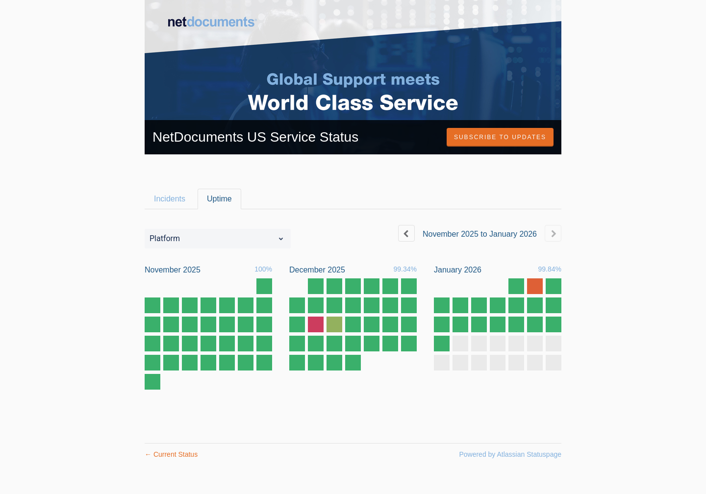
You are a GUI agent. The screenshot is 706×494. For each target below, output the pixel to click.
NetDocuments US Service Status (255, 137)
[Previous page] (406, 233)
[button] (500, 137)
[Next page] (553, 233)
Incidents (169, 199)
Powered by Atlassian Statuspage (510, 454)
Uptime (219, 199)
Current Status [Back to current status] (171, 454)
